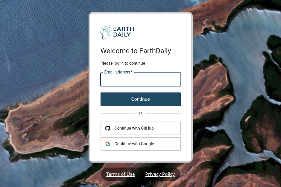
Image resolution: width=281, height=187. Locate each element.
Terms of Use (120, 174)
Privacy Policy (160, 174)
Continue (140, 99)
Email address (118, 72)
